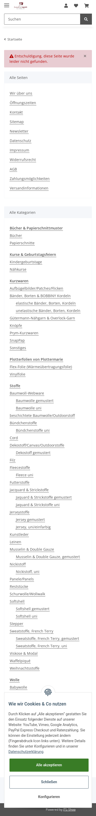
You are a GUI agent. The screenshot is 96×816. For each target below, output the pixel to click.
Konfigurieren (49, 797)
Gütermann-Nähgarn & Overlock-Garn (42, 318)
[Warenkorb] (86, 6)
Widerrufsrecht (23, 159)
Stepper (16, 623)
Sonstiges (18, 347)
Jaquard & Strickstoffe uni (38, 504)
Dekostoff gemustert (33, 452)
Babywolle (18, 687)
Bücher (16, 235)
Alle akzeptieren (49, 765)
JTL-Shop (69, 809)
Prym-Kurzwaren (24, 332)
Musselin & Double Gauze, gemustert (48, 556)
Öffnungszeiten (23, 102)
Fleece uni (24, 474)
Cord (14, 437)
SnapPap (17, 340)
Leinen (15, 541)
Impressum (19, 150)
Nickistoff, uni (27, 571)
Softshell (17, 601)
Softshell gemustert (32, 608)
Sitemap (17, 121)
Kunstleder (19, 534)
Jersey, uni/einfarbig (33, 527)
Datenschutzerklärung (25, 752)
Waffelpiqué (20, 660)
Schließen (49, 782)
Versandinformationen (29, 188)
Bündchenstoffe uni (33, 430)
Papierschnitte (22, 242)
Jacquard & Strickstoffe (29, 489)
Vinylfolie (17, 374)
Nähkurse (18, 269)
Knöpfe (16, 325)
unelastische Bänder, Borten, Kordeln (48, 310)
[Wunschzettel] (76, 6)
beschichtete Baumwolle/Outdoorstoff (42, 415)
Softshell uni (26, 616)
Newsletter (19, 131)
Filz (12, 460)
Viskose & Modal (24, 653)
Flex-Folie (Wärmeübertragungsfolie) (41, 366)
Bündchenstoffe (23, 422)
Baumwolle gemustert (35, 400)
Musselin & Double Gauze (32, 549)
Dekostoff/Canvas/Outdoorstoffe (37, 445)
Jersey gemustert (30, 519)
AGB (13, 169)
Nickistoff (18, 564)
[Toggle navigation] (6, 3)
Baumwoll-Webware (27, 393)
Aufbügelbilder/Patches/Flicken (36, 288)
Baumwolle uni (28, 408)
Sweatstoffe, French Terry (31, 631)
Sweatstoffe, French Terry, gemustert (47, 638)
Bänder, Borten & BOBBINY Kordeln (40, 295)
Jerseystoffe (19, 512)
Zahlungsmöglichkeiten (30, 178)
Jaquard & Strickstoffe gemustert (44, 497)
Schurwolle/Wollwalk (27, 593)
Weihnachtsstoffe (24, 668)
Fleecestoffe (20, 467)
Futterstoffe (19, 482)
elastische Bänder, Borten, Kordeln (46, 303)
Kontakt (16, 112)
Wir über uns (21, 93)
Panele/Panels (22, 579)
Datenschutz (20, 140)
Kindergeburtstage (26, 261)
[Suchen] (42, 19)
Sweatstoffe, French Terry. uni (41, 645)
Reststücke (19, 586)
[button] (66, 6)
